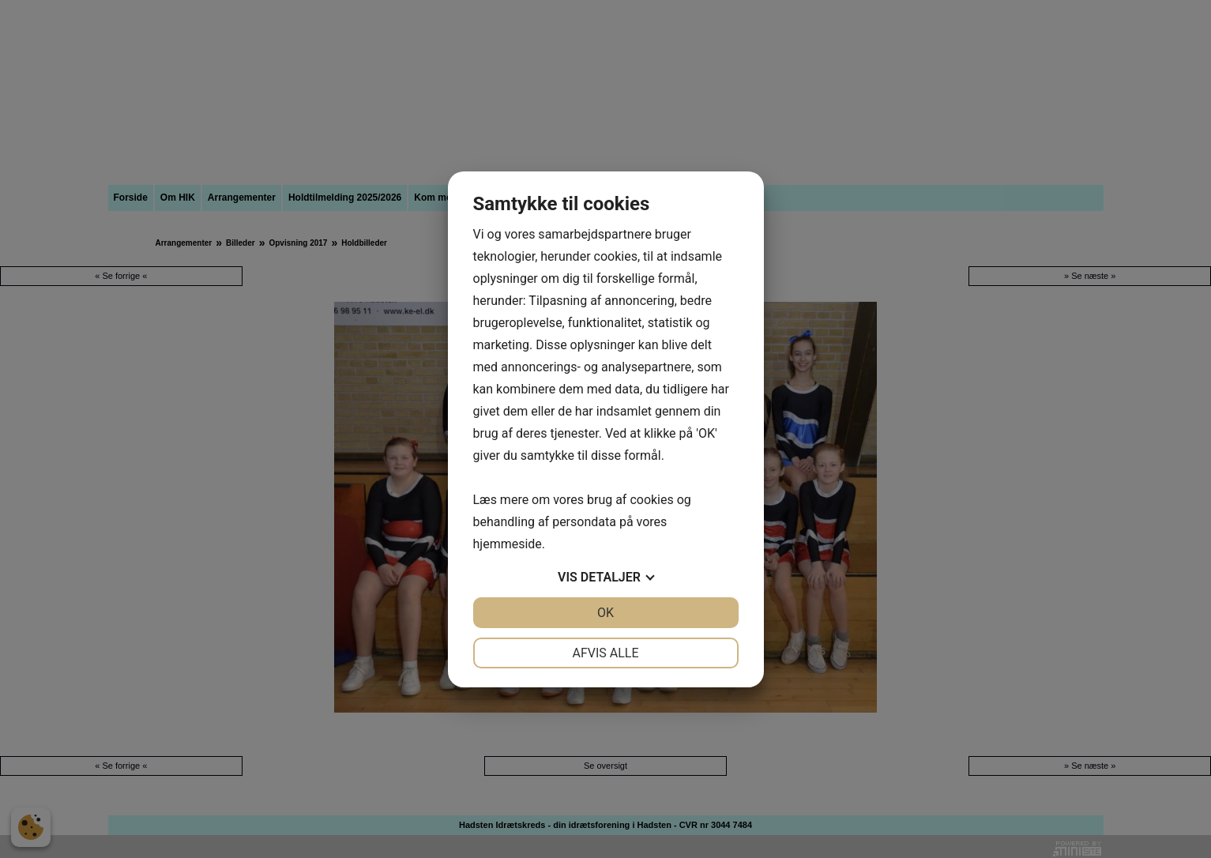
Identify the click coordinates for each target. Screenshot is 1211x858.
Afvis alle (605, 652)
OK (605, 612)
